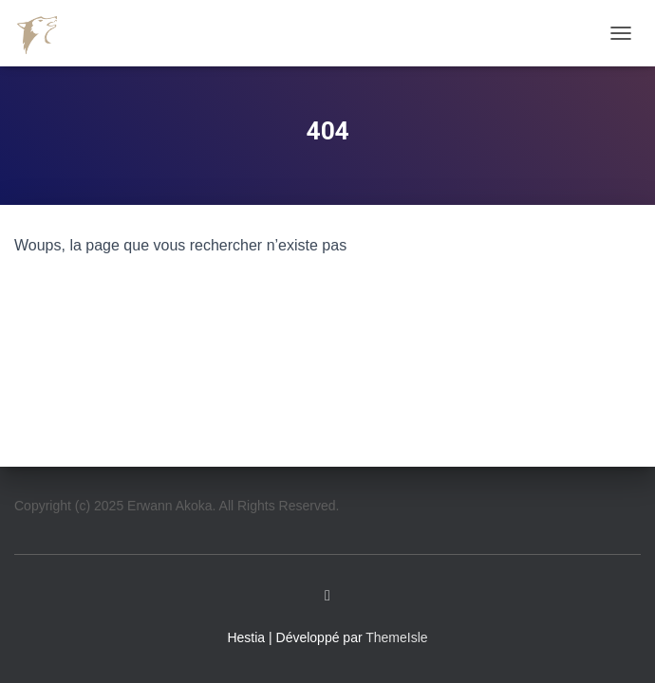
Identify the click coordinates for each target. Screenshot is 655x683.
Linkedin (327, 596)
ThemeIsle (396, 637)
